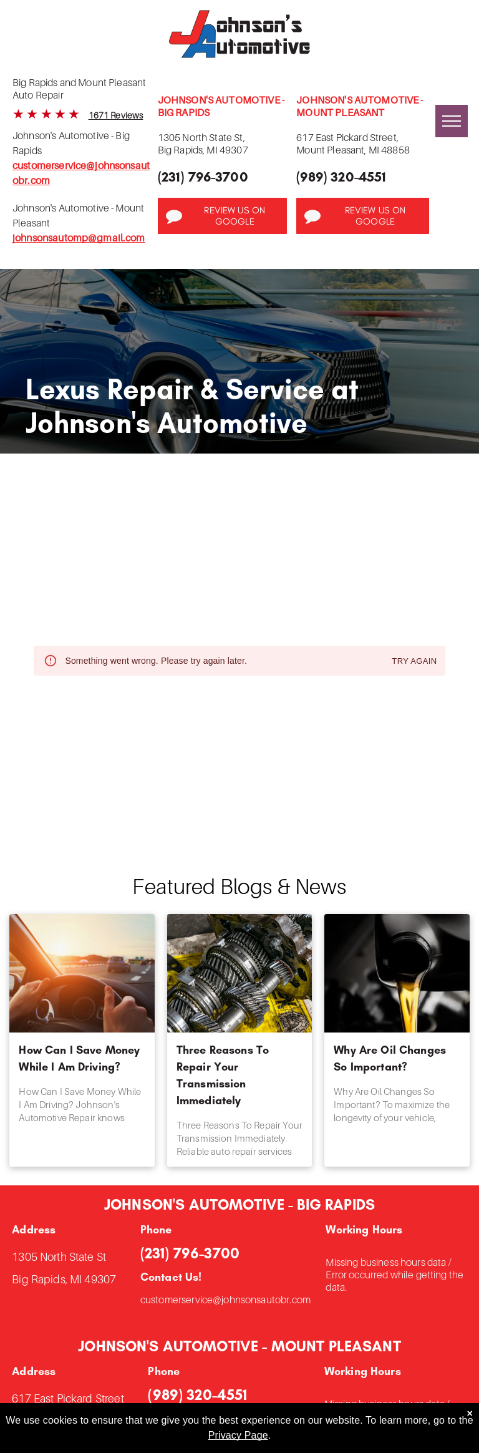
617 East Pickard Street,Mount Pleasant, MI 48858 (353, 143)
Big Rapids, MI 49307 (64, 1279)
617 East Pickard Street (67, 1398)
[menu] (451, 121)
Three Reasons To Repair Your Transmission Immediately (223, 1075)
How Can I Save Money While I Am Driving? (79, 1058)
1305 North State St (59, 1256)
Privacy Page (238, 1435)
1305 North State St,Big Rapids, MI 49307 (203, 143)
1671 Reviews (116, 115)
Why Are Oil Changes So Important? (390, 1058)
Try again (414, 661)
